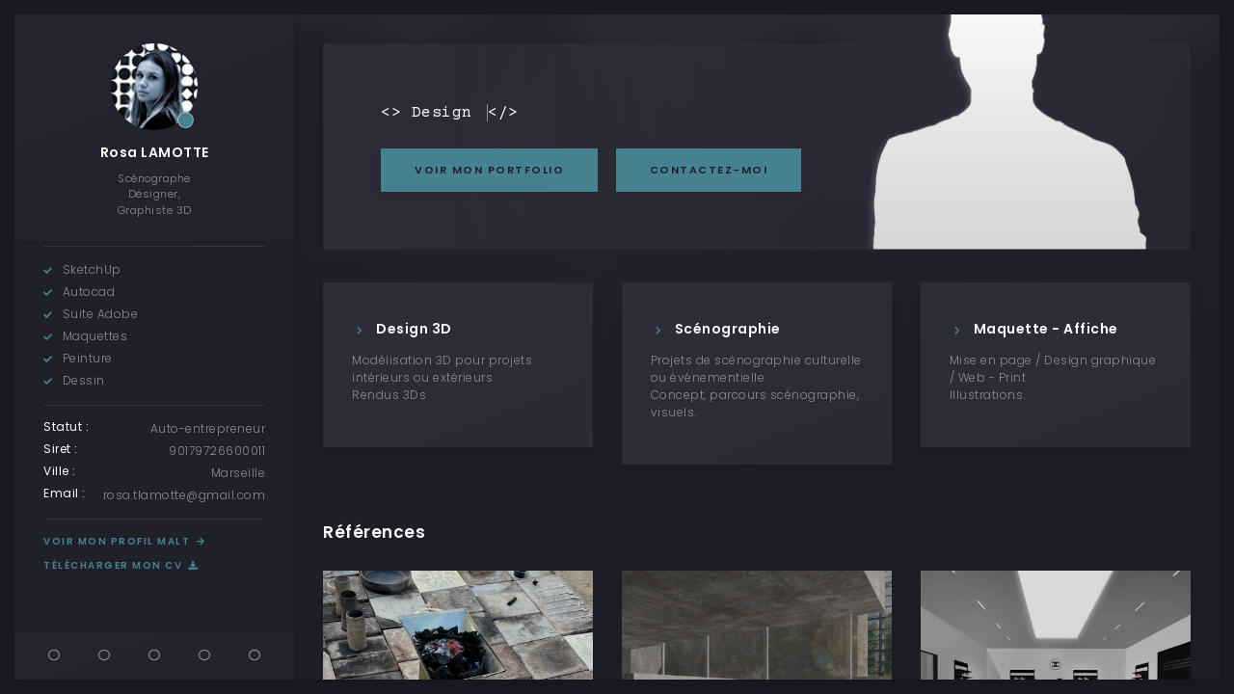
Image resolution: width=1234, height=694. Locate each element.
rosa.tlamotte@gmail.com (184, 495)
